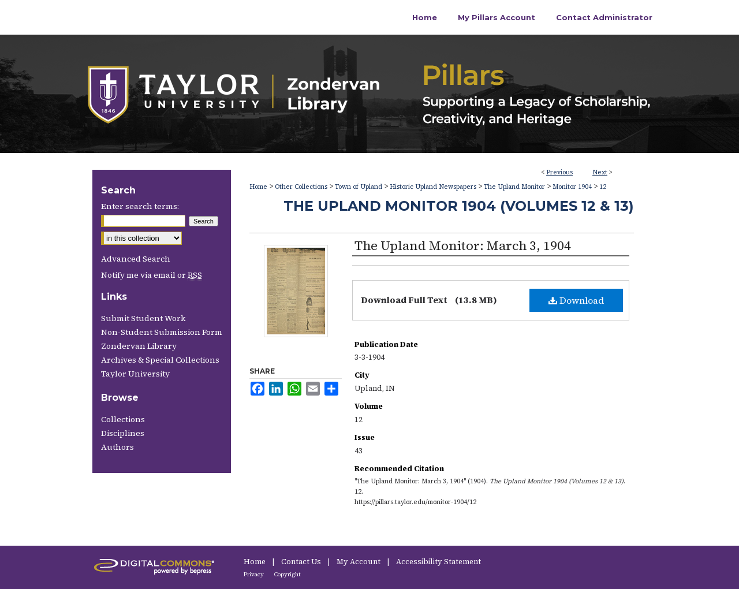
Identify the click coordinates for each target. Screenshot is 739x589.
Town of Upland (358, 186)
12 (602, 186)
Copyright (287, 574)
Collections (123, 419)
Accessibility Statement (438, 561)
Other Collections (301, 186)
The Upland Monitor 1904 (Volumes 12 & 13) (458, 205)
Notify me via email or (151, 275)
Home (258, 186)
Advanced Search (135, 258)
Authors (117, 447)
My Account (359, 561)
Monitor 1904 (572, 186)
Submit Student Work (143, 318)
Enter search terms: (140, 206)
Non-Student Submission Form (161, 332)
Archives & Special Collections (160, 360)
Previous (559, 172)
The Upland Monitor (514, 186)
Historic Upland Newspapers (433, 186)
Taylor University (135, 373)
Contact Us (302, 561)
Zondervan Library (139, 346)
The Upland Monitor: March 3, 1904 (462, 245)
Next (599, 172)
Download (576, 300)
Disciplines (122, 433)
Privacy (254, 574)
